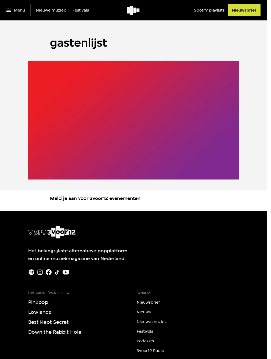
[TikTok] (57, 272)
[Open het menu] (15, 10)
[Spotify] (31, 272)
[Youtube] (66, 272)
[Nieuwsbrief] (244, 10)
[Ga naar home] (133, 10)
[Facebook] (48, 272)
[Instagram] (40, 272)
